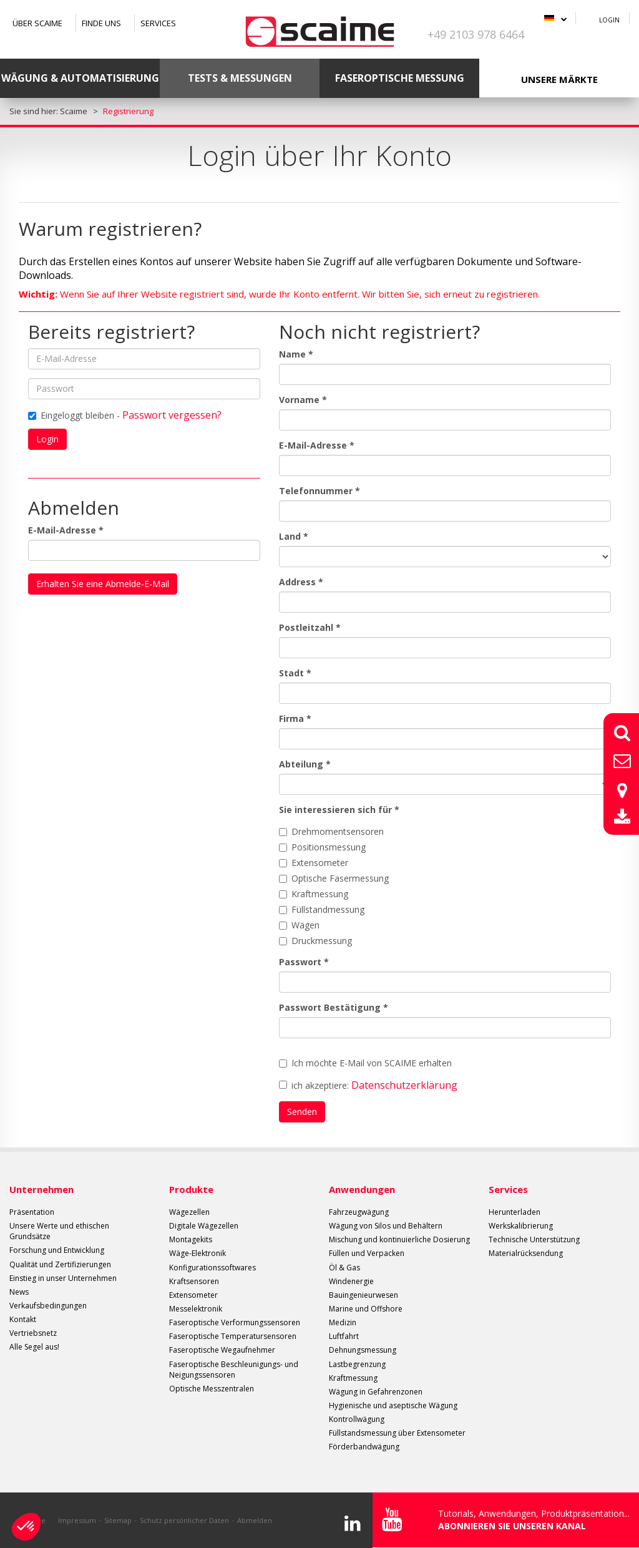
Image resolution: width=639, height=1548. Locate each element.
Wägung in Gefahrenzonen (375, 1391)
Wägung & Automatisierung (80, 78)
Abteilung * (305, 764)
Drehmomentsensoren (331, 831)
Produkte (191, 1189)
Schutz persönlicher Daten (184, 1520)
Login (609, 20)
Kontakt (22, 1319)
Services (158, 23)
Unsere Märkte (559, 79)
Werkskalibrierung (521, 1225)
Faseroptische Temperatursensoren (232, 1336)
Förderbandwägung (364, 1446)
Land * (293, 536)
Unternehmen (41, 1189)
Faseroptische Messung (399, 78)
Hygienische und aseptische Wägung (393, 1405)
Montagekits (190, 1239)
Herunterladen (514, 1212)
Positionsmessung (322, 847)
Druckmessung (315, 941)
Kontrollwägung (356, 1419)
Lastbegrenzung (357, 1364)
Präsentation (31, 1212)
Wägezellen (189, 1212)
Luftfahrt (344, 1336)
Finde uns (101, 23)
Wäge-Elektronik (197, 1253)
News (19, 1292)
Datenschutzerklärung (404, 1085)
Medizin (342, 1322)
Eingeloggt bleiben (71, 415)
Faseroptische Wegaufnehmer (222, 1350)
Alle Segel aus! (34, 1346)
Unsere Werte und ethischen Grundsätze (59, 1231)
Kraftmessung (313, 894)
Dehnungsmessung (362, 1350)
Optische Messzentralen (211, 1388)
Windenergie (351, 1281)
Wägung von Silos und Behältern (385, 1225)
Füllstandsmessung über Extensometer (397, 1433)
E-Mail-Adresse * (66, 530)
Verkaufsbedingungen (48, 1305)
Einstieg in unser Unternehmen (63, 1278)
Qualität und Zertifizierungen (60, 1264)
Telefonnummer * (319, 491)
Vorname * (303, 400)
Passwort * (304, 962)
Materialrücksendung (526, 1253)
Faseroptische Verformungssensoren (234, 1322)
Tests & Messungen (240, 78)
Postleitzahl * (310, 627)
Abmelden (254, 1520)
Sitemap (118, 1520)
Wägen (299, 925)
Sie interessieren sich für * (339, 809)
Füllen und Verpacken (366, 1253)
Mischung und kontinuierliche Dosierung (399, 1239)
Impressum (77, 1520)
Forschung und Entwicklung (56, 1250)
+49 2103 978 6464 (475, 34)
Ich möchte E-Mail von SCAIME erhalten (365, 1063)
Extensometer (313, 863)
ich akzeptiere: (368, 1085)
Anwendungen (362, 1189)
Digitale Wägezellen (203, 1225)
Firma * (295, 718)
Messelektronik (195, 1308)
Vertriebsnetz (33, 1333)
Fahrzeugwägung (359, 1212)
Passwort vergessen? (172, 415)
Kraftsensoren (194, 1281)
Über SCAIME (37, 23)
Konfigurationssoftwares (212, 1267)
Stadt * (295, 673)
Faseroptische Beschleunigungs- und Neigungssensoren (233, 1369)
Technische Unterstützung (534, 1239)
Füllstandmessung (321, 909)
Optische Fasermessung (334, 878)
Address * (301, 582)
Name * (296, 354)
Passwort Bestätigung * (333, 1007)
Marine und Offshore (365, 1308)
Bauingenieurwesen (363, 1295)
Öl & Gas (344, 1267)
